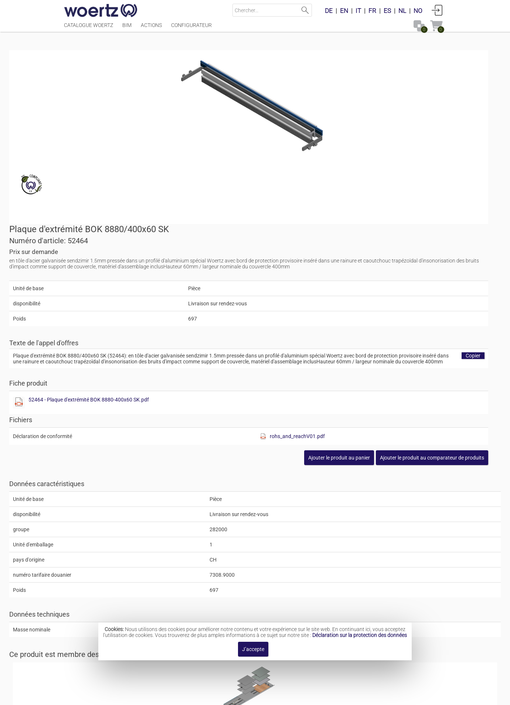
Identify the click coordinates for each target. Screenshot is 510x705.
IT (358, 10)
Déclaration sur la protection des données (359, 635)
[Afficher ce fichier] (268, 273)
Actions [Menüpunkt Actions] (151, 28)
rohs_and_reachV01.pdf (396, 307)
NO (418, 10)
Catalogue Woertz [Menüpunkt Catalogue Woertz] (88, 28)
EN (344, 10)
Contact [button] (208, 695)
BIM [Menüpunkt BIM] (127, 28)
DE (329, 10)
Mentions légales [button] (167, 695)
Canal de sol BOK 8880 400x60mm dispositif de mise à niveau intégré (309, 540)
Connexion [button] (437, 10)
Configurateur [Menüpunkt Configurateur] (191, 28)
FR (372, 10)
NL (402, 10)
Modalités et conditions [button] (257, 695)
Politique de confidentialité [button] (330, 695)
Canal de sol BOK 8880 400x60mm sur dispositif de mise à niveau (304, 599)
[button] (390, 328)
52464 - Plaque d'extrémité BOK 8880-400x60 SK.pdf (338, 271)
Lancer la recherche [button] (305, 10)
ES (387, 10)
